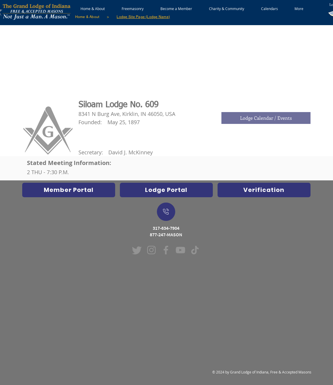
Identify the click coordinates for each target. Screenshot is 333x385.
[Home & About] (87, 17)
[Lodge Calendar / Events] (266, 118)
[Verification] (264, 190)
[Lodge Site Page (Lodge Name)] (143, 17)
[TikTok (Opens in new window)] (195, 250)
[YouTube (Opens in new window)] (180, 250)
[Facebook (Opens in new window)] (166, 250)
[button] (132, 6)
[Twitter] (137, 250)
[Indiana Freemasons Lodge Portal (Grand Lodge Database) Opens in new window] (166, 190)
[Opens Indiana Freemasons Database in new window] (68, 190)
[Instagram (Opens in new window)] (151, 250)
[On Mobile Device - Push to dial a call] (166, 212)
